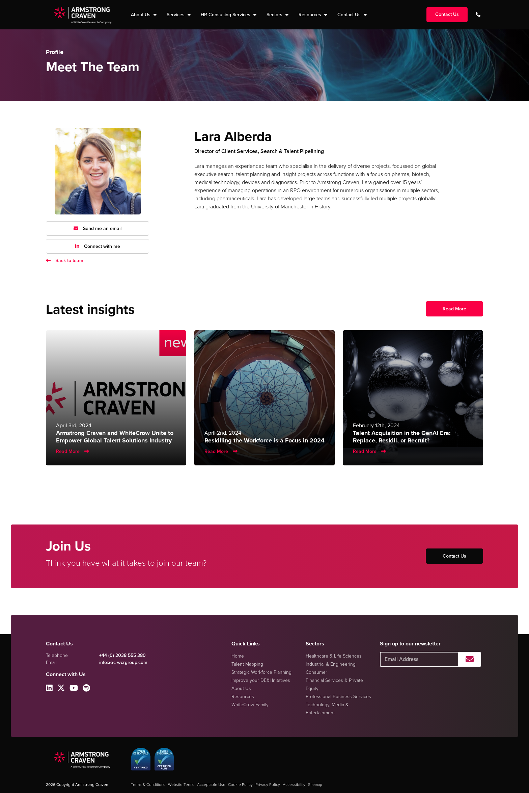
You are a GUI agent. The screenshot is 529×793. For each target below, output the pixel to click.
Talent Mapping (247, 664)
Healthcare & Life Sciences (334, 656)
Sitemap (315, 785)
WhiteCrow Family (250, 704)
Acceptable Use (211, 785)
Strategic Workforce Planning (261, 672)
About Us (241, 688)
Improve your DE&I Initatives (260, 680)
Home (237, 656)
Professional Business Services (338, 696)
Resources (311, 14)
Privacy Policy (267, 785)
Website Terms (181, 785)
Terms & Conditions (148, 785)
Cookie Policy (240, 785)
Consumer (316, 672)
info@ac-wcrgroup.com (123, 662)
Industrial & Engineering (331, 664)
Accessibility (294, 785)
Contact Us (349, 14)
